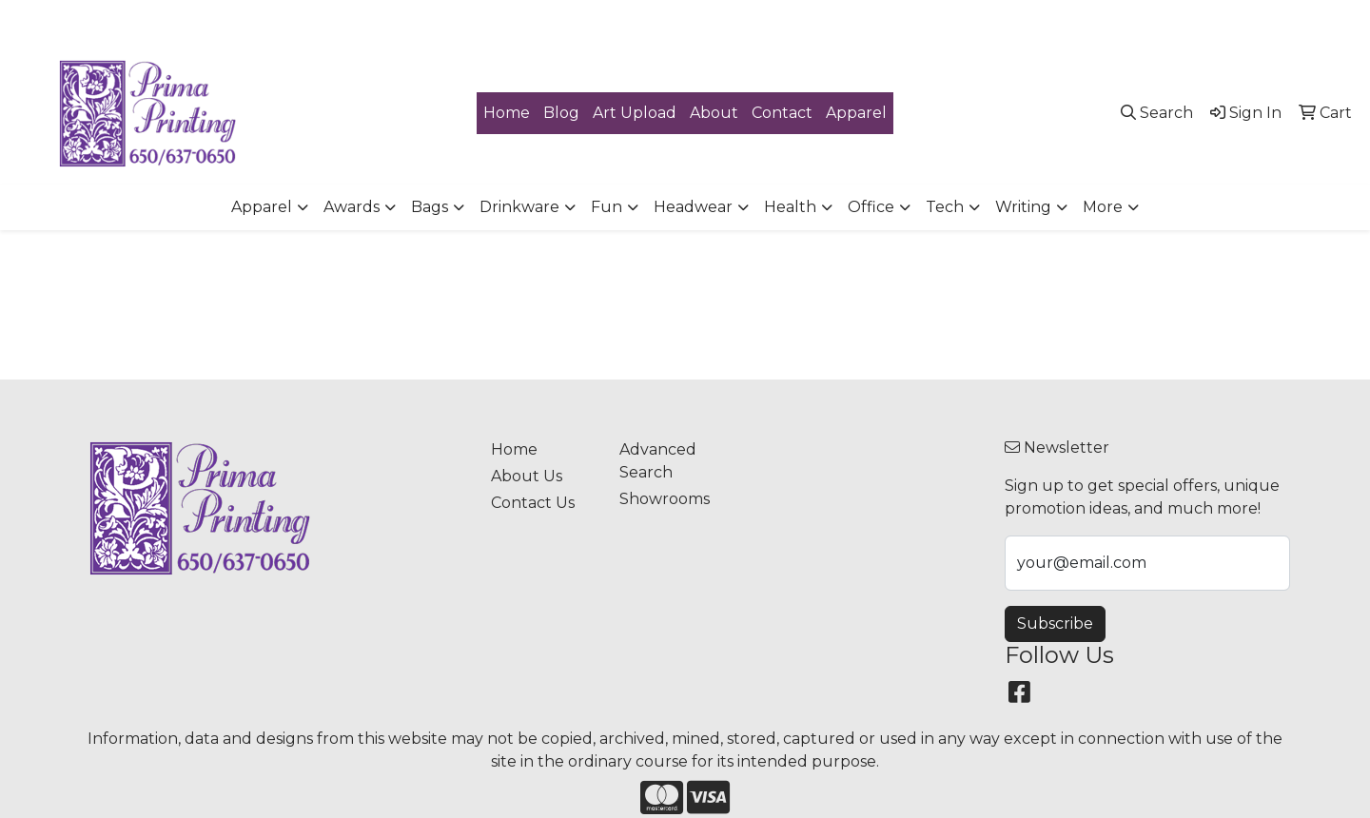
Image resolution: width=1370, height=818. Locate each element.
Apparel (856, 113)
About (714, 113)
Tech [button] (945, 207)
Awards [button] (351, 207)
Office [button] (871, 207)
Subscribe (1055, 623)
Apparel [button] (261, 207)
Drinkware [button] (519, 207)
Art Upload (634, 113)
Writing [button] (1023, 207)
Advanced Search (657, 460)
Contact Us (533, 503)
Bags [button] (429, 207)
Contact (782, 113)
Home (506, 113)
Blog (561, 113)
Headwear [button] (693, 207)
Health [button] (790, 207)
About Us (526, 476)
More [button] (1103, 207)
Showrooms (664, 499)
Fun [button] (606, 207)
